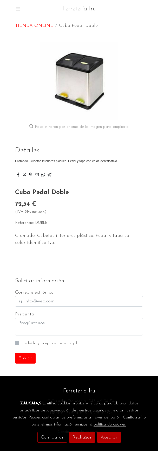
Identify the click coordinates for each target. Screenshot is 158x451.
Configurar (52, 437)
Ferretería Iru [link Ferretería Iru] (79, 9)
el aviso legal (65, 343)
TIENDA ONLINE (34, 25)
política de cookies (110, 424)
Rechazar (82, 437)
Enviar (25, 358)
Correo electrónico (34, 292)
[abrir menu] (18, 9)
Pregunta (24, 314)
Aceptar (109, 437)
